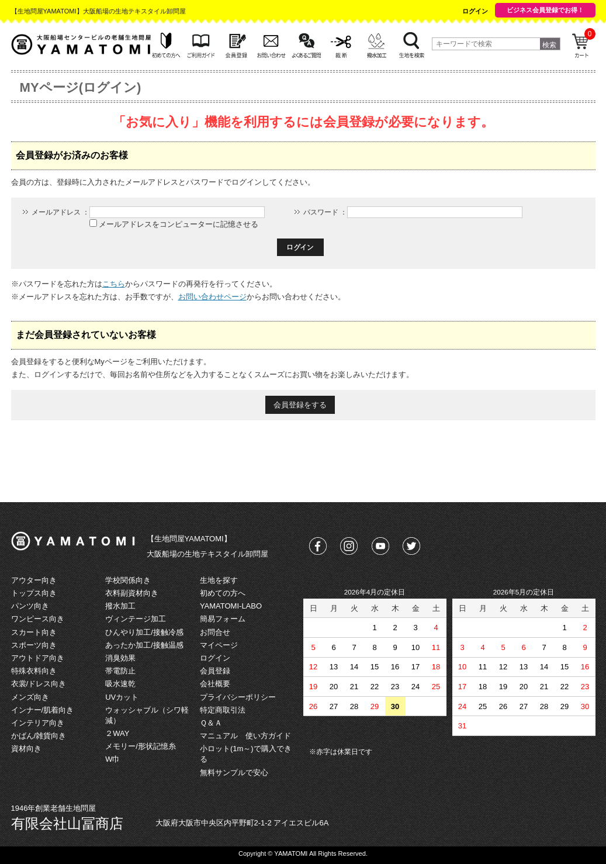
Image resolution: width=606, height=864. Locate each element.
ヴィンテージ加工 (135, 618)
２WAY (117, 733)
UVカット (121, 697)
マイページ (219, 645)
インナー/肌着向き (42, 710)
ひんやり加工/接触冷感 (144, 632)
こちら (113, 283)
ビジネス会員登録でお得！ (545, 9)
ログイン (475, 11)
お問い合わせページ (212, 296)
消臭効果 (120, 658)
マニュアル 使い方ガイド (245, 735)
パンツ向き (30, 606)
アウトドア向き (37, 658)
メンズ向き (30, 697)
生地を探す (219, 580)
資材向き (26, 748)
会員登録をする (300, 404)
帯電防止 (120, 670)
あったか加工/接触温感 (144, 645)
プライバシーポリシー (238, 697)
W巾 (112, 759)
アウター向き (34, 580)
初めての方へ (222, 593)
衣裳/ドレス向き (39, 683)
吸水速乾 (120, 683)
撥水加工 (120, 606)
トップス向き (34, 593)
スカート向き (34, 632)
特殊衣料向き (34, 670)
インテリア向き (37, 722)
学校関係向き (128, 580)
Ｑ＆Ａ (211, 722)
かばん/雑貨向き (39, 735)
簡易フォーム (222, 618)
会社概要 (215, 683)
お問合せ (215, 632)
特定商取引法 (222, 710)
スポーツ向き (34, 645)
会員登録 (215, 670)
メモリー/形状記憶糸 (140, 746)
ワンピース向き (37, 618)
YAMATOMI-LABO (231, 606)
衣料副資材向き (131, 593)
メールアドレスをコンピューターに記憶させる (178, 224)
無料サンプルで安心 (234, 772)
